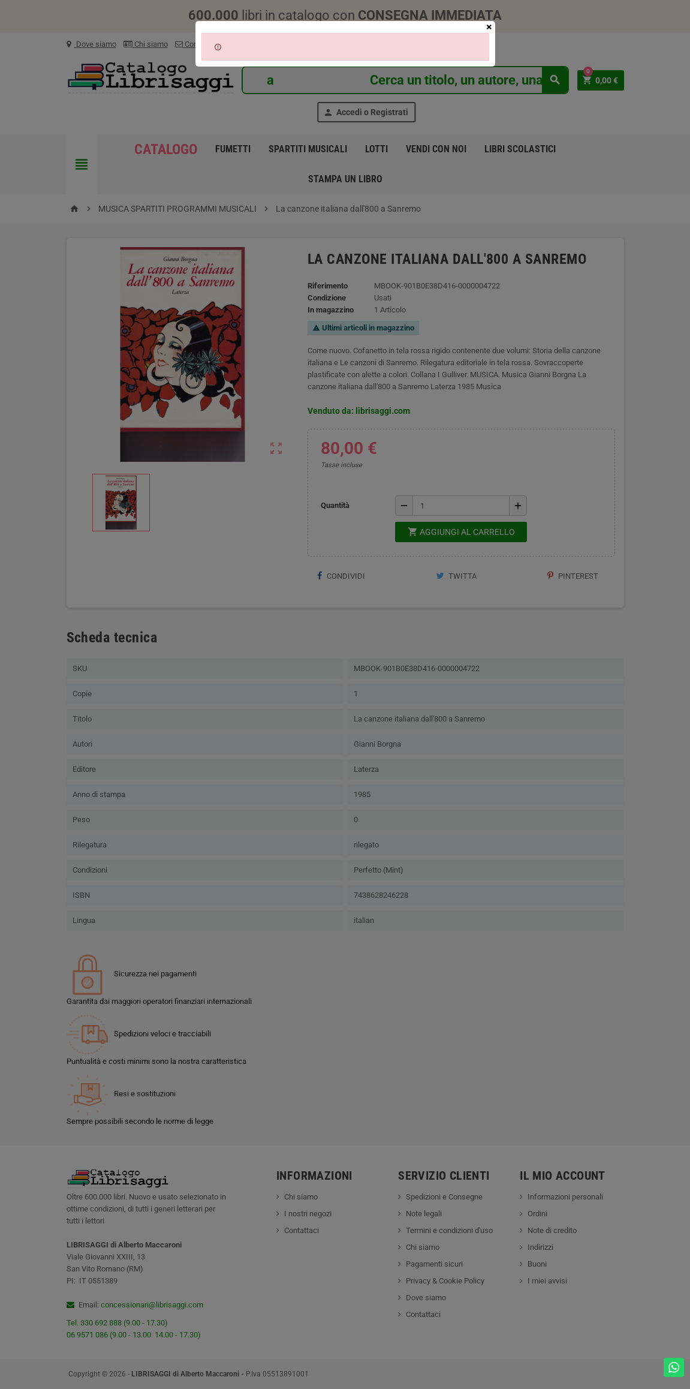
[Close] (489, 27)
